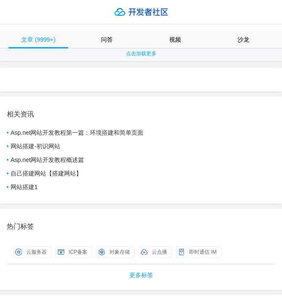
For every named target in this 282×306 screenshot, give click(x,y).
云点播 (154, 252)
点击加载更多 (141, 54)
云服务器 (31, 252)
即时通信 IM (197, 252)
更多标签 (141, 275)
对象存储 (114, 252)
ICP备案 (72, 252)
